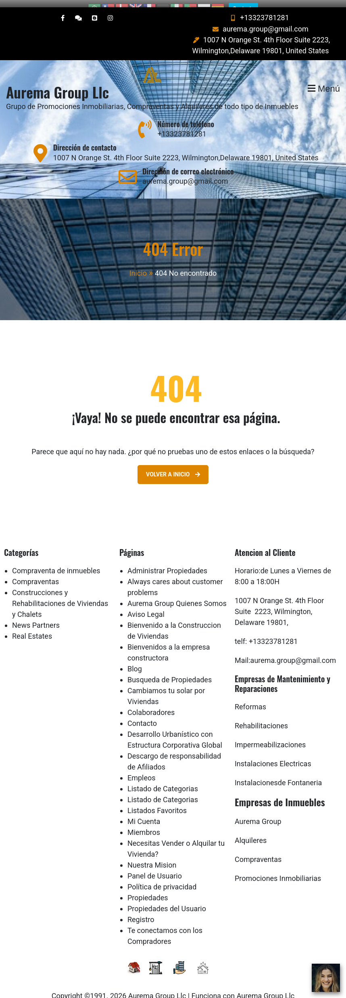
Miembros (143, 825)
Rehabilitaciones (261, 718)
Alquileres (251, 833)
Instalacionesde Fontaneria (278, 775)
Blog (134, 661)
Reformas (250, 699)
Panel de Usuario (154, 868)
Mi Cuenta (143, 814)
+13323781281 (258, 10)
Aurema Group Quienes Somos (177, 596)
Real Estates (32, 629)
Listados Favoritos (157, 803)
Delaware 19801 (261, 615)
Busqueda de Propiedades (169, 672)
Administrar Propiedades (167, 563)
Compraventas (35, 574)
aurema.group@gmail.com (259, 22)
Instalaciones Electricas (273, 756)
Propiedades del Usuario (166, 901)
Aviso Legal (146, 607)
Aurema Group (258, 814)
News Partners (36, 618)
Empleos (141, 770)
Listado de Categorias (162, 781)
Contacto (142, 716)
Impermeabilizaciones (270, 737)
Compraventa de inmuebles (56, 563)
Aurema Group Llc (57, 85)
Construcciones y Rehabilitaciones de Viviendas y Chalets (60, 596)
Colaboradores (151, 705)
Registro (140, 912)
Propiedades (147, 890)
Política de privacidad (161, 879)
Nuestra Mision (151, 857)
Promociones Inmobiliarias (278, 871)
